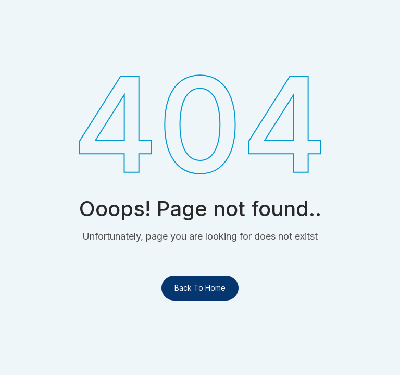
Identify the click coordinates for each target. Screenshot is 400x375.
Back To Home (200, 287)
